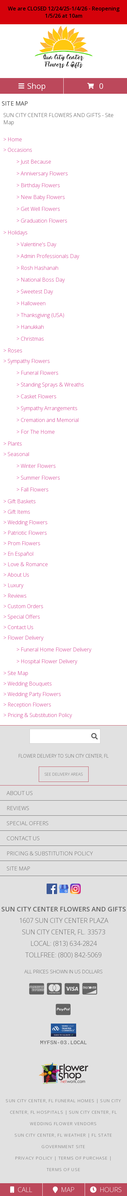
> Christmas (30, 338)
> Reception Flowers (27, 704)
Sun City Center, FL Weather (50, 1135)
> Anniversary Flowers (42, 173)
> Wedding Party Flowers (32, 694)
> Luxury (13, 585)
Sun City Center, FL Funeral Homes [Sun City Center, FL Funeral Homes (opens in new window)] (50, 1101)
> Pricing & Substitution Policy (37, 715)
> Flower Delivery (23, 637)
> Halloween (31, 303)
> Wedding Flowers (25, 522)
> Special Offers (21, 616)
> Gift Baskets (19, 501)
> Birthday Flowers (38, 185)
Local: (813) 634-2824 (64, 943)
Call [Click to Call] (21, 1189)
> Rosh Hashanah (37, 267)
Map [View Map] (63, 1189)
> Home (12, 139)
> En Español (18, 553)
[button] (63, 1030)
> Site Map (15, 673)
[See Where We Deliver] (64, 774)
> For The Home (35, 431)
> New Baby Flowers (40, 197)
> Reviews (15, 595)
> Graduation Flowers (41, 220)
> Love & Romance (25, 564)
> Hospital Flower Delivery (46, 661)
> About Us (16, 574)
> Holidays (15, 232)
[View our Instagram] (75, 892)
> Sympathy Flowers (26, 361)
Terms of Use (64, 1169)
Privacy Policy (34, 1158)
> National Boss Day (40, 279)
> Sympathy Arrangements (46, 408)
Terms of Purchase (83, 1158)
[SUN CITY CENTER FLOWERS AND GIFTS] (63, 68)
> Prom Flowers (21, 543)
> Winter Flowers (36, 465)
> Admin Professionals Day (47, 256)
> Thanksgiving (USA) (40, 315)
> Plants (12, 443)
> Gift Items (16, 511)
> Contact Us (18, 627)
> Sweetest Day (34, 291)
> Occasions (17, 149)
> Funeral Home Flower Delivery (53, 649)
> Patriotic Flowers (25, 532)
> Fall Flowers (32, 489)
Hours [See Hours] (106, 1189)
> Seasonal (16, 454)
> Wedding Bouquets (27, 683)
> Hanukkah (30, 326)
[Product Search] (65, 736)
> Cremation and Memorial (47, 420)
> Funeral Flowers (37, 372)
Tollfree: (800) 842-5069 (63, 954)
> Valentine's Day (36, 244)
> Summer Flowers (38, 477)
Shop (32, 85)
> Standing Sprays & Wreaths (50, 384)
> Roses (12, 350)
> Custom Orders (23, 606)
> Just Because (33, 161)
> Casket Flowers (36, 396)
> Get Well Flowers (38, 208)
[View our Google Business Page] (63, 892)
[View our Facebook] (52, 892)
